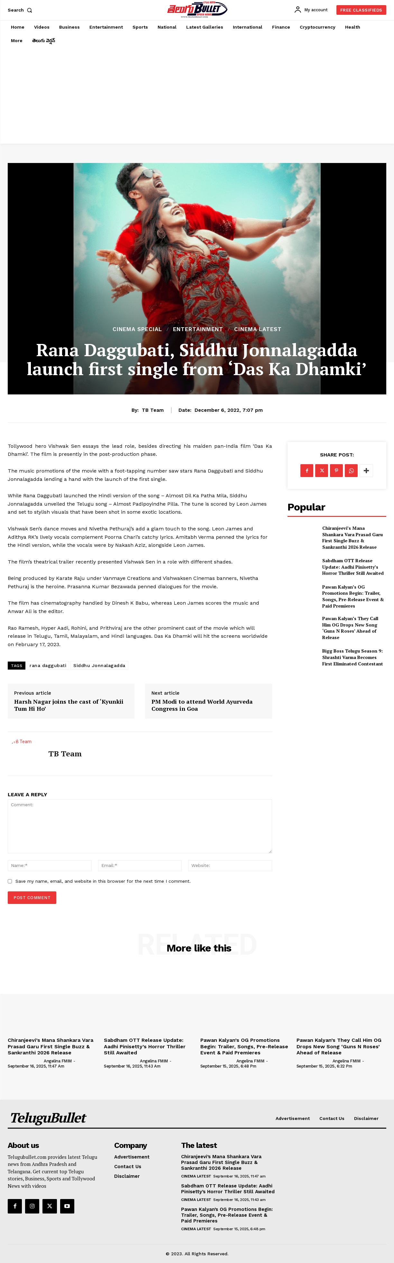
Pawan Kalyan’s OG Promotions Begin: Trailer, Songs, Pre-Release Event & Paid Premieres (353, 596)
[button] (21, 10)
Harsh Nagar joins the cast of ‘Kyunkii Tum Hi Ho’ (69, 705)
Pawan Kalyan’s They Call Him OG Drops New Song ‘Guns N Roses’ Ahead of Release (350, 627)
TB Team (153, 410)
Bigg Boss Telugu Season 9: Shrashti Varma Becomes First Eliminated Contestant (352, 657)
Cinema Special (137, 329)
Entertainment (198, 329)
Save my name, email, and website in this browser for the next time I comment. (103, 881)
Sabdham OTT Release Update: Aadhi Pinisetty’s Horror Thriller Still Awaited (353, 566)
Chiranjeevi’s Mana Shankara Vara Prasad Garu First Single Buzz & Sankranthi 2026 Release (352, 537)
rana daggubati (48, 665)
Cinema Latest (258, 329)
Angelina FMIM (58, 1061)
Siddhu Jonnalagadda (99, 665)
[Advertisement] (197, 95)
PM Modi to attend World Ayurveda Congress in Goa (202, 705)
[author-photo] (25, 1060)
